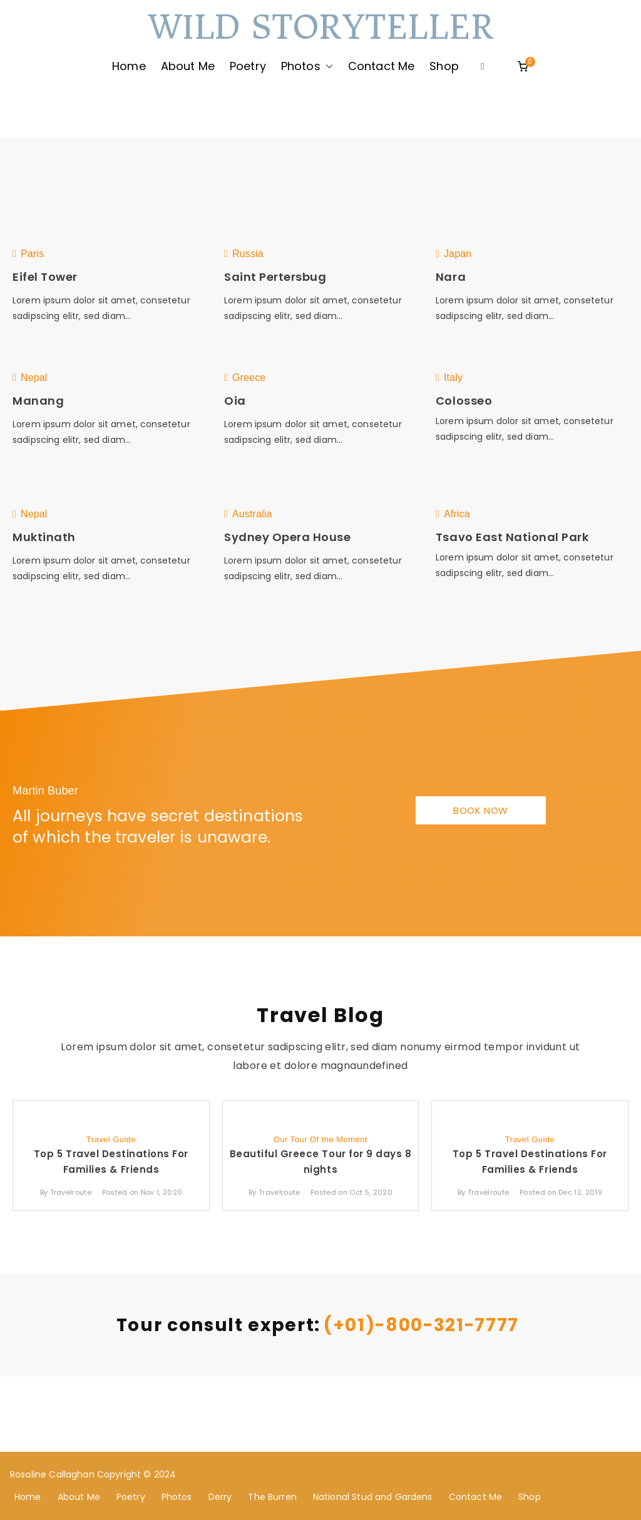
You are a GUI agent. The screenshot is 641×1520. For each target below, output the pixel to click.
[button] (326, 66)
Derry (220, 1497)
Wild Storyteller (320, 28)
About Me (188, 66)
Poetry (248, 66)
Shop (444, 66)
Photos (307, 66)
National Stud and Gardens (373, 1497)
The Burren (272, 1497)
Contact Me (381, 66)
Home (129, 66)
